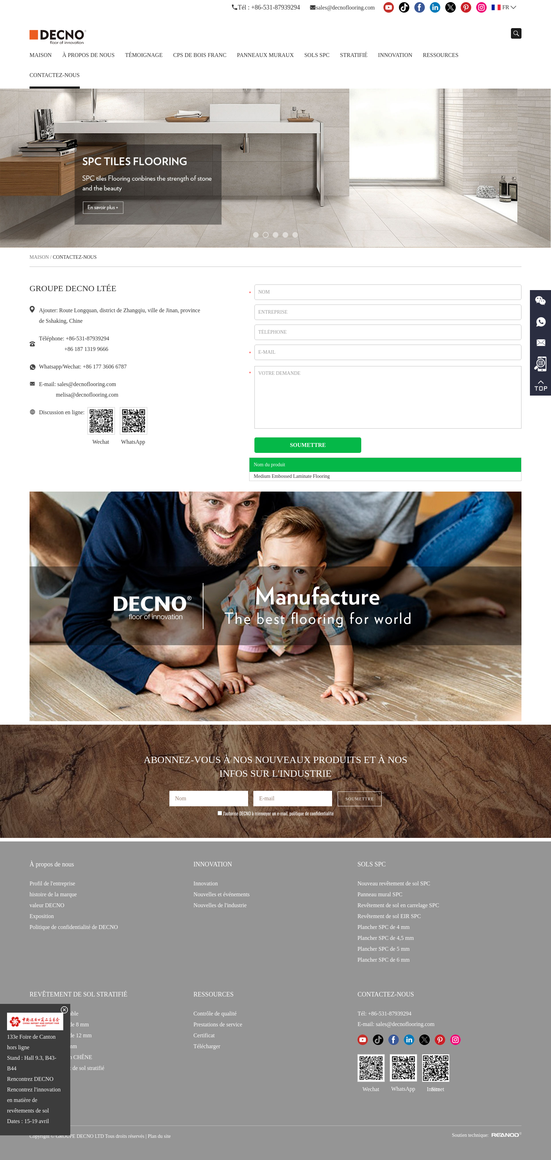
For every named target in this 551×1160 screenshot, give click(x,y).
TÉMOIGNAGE (144, 55)
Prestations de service (218, 1024)
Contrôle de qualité (215, 1014)
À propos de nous (88, 55)
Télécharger (207, 1046)
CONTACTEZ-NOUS (385, 994)
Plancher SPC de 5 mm (383, 949)
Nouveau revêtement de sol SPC (393, 883)
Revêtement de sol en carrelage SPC (398, 905)
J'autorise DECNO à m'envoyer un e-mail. (276, 813)
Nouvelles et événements (222, 894)
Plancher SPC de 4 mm (383, 927)
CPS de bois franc (200, 55)
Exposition (42, 916)
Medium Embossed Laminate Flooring (292, 476)
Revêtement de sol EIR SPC (389, 916)
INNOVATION (213, 864)
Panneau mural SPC (379, 894)
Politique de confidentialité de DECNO (74, 927)
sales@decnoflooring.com (345, 8)
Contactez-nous (55, 75)
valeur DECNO (47, 905)
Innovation (395, 55)
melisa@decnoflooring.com (87, 395)
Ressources (440, 55)
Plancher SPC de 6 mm (383, 960)
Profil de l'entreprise (52, 883)
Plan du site (159, 1136)
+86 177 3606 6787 (105, 367)
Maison (41, 55)
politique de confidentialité (312, 813)
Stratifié (354, 55)
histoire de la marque (53, 894)
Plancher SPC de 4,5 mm (385, 938)
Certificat (204, 1035)
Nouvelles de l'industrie (220, 905)
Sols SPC (317, 55)
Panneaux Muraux (265, 55)
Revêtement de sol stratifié (79, 994)
